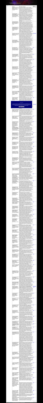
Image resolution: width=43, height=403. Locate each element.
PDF (33, 47)
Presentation (34, 33)
